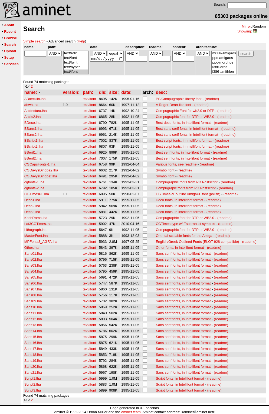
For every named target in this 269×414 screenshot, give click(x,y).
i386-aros (224, 67)
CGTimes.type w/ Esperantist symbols (185, 224)
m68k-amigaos (224, 53)
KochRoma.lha (35, 218)
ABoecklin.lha (35, 99)
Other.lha (31, 248)
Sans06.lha (33, 283)
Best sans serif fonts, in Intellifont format (187, 129)
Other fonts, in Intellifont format (180, 248)
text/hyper (76, 67)
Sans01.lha (33, 253)
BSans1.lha (33, 129)
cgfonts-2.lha (34, 188)
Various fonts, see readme (176, 164)
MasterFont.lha (36, 236)
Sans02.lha (33, 259)
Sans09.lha (33, 301)
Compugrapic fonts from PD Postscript (186, 188)
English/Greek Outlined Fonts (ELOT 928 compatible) (197, 242)
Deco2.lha (32, 206)
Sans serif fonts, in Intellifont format (183, 253)
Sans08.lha (33, 295)
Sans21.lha (33, 372)
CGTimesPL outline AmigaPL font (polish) (188, 194)
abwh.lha (31, 105)
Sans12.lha (33, 319)
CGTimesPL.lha (36, 194)
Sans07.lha (33, 289)
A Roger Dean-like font (173, 105)
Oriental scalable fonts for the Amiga (184, 236)
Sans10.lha (33, 307)
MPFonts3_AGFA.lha (40, 242)
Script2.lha (32, 384)
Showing (244, 31)
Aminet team (131, 412)
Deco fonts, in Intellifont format (180, 200)
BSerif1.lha (33, 152)
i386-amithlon (224, 71)
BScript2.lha (33, 146)
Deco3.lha (32, 212)
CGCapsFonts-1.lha (39, 164)
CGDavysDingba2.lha (41, 170)
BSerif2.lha (33, 158)
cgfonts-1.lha (34, 182)
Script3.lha (32, 390)
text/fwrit (76, 62)
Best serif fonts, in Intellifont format (183, 152)
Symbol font (165, 170)
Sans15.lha (33, 337)
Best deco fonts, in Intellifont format (183, 123)
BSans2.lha (33, 135)
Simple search (34, 41)
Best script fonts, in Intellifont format (184, 140)
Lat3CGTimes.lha (38, 224)
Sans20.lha (33, 367)
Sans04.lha (33, 271)
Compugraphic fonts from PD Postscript (187, 182)
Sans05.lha (33, 277)
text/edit (76, 53)
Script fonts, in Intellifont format (180, 378)
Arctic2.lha (32, 117)
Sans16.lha (33, 343)
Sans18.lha (33, 355)
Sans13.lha (33, 325)
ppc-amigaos (224, 58)
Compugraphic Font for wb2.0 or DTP (185, 111)
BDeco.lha (32, 123)
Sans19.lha (33, 361)
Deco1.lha (32, 200)
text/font (76, 58)
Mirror (246, 26)
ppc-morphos (224, 62)
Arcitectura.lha (35, 111)
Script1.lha (32, 378)
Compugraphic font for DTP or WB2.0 (185, 117)
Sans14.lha (33, 331)
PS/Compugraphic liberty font (179, 99)
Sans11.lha (33, 313)
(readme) (212, 99)
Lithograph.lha (35, 230)
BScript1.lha (33, 140)
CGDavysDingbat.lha (40, 176)
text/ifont (76, 71)
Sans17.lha (33, 349)
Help (81, 41)
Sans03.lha (33, 265)
